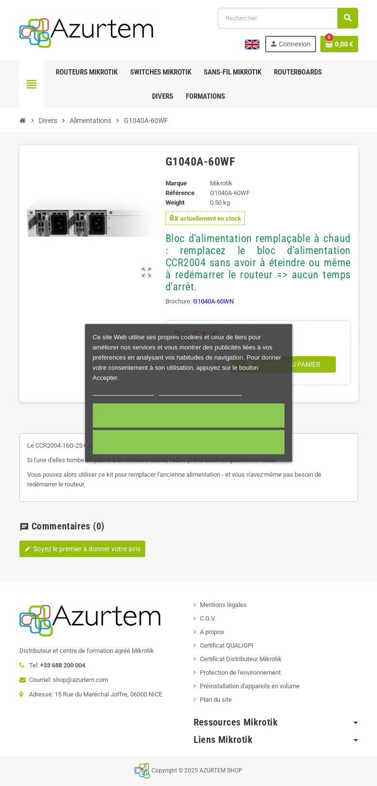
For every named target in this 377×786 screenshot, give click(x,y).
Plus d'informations (122, 391)
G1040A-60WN (213, 301)
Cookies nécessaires (188, 442)
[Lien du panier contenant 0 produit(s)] (339, 44)
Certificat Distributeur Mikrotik (241, 659)
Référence (180, 192)
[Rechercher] (287, 18)
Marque (176, 183)
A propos (212, 631)
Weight (175, 202)
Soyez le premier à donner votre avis (82, 549)
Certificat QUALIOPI (227, 645)
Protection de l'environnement (240, 672)
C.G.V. (208, 618)
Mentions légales (223, 604)
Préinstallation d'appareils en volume (250, 686)
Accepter (188, 416)
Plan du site (216, 699)
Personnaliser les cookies (200, 391)
